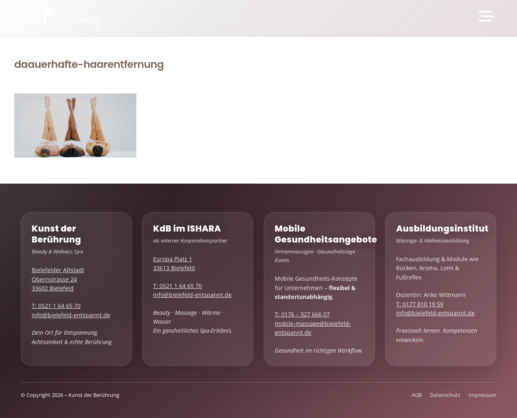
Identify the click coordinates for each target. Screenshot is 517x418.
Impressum (482, 395)
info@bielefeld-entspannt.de (71, 315)
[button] (486, 16)
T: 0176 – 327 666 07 (302, 314)
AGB (417, 395)
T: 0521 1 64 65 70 (56, 306)
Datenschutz (445, 395)
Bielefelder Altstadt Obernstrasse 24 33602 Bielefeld (58, 279)
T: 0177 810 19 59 (419, 304)
